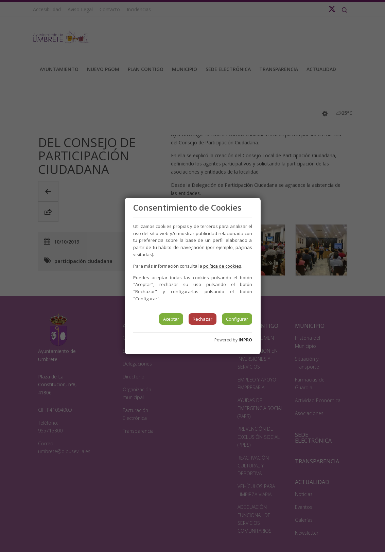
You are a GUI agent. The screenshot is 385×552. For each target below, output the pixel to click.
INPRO (245, 340)
